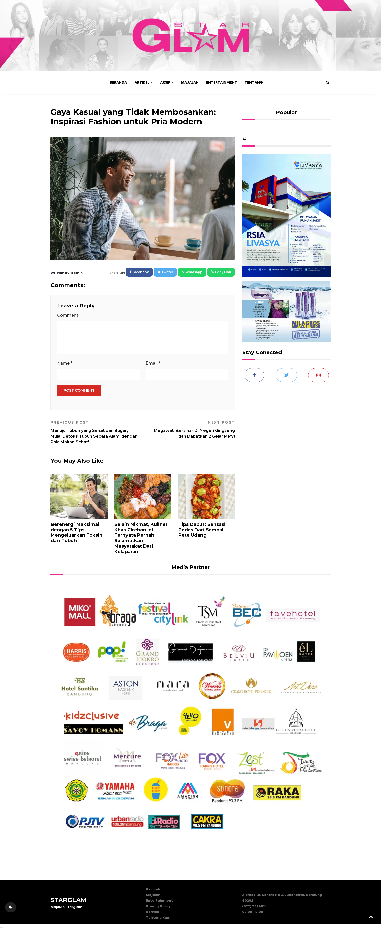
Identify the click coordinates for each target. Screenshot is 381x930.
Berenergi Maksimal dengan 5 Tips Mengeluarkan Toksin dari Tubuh (76, 533)
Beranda (118, 82)
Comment (67, 315)
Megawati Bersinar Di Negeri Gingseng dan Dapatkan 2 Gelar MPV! (190, 429)
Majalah (189, 82)
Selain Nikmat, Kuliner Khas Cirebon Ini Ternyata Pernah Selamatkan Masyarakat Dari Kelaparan (141, 538)
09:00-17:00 (252, 912)
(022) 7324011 (254, 906)
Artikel (142, 82)
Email (153, 363)
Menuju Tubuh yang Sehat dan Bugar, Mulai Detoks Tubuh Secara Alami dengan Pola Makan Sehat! (94, 432)
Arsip (165, 82)
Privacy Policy (158, 906)
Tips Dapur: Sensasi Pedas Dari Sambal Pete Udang (202, 530)
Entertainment (221, 82)
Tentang (254, 82)
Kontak (152, 912)
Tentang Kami (158, 917)
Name (64, 363)
